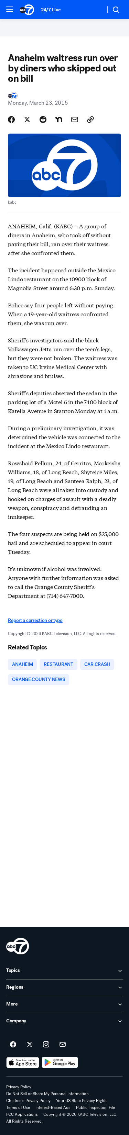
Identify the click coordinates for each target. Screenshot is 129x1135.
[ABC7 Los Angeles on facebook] (13, 1045)
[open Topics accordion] (64, 971)
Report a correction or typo (35, 620)
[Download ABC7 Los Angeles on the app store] (22, 1062)
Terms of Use (18, 1107)
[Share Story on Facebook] (11, 119)
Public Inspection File (95, 1107)
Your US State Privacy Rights (82, 1101)
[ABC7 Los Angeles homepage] (27, 9)
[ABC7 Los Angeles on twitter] (29, 1045)
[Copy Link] (90, 119)
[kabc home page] (17, 946)
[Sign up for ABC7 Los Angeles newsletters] (62, 1045)
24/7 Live (51, 10)
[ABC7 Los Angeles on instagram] (46, 1045)
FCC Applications (22, 1114)
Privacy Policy (18, 1087)
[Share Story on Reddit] (43, 119)
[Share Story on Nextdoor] (59, 119)
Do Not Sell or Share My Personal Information (47, 1094)
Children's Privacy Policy (28, 1101)
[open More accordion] (64, 1004)
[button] (9, 9)
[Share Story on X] (27, 119)
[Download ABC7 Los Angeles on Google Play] (60, 1062)
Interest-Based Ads (53, 1107)
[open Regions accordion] (64, 987)
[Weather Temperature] (95, 9)
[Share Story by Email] (74, 119)
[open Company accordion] (64, 1021)
